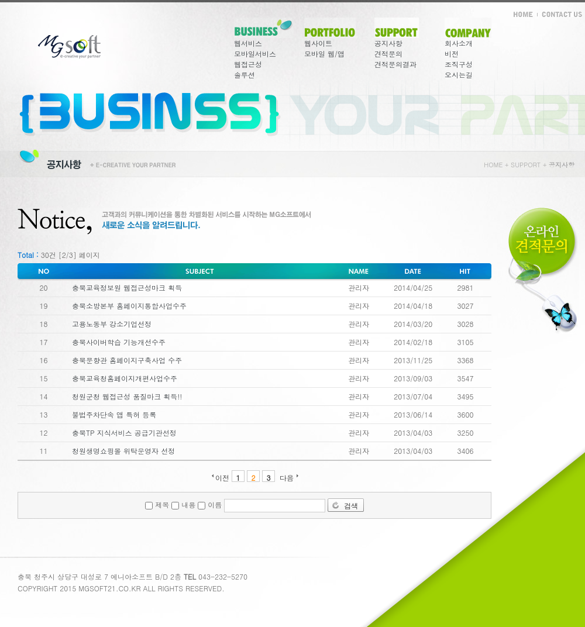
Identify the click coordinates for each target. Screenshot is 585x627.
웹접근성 (248, 64)
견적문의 (388, 53)
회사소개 (459, 43)
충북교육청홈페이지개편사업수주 (124, 378)
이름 (210, 504)
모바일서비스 (255, 53)
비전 (452, 53)
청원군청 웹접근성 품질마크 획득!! (127, 396)
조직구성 (459, 64)
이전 (222, 477)
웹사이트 (318, 43)
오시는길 (459, 75)
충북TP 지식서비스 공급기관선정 (124, 432)
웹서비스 (248, 43)
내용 (183, 504)
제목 (157, 504)
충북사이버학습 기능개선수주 (119, 342)
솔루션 (244, 75)
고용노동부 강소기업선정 (112, 324)
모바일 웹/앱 (324, 53)
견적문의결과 (395, 64)
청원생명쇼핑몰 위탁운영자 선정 (123, 451)
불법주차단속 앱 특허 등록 (114, 414)
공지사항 (388, 43)
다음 (287, 477)
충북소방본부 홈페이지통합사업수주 (129, 306)
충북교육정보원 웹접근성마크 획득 (127, 287)
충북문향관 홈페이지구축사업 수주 (127, 360)
